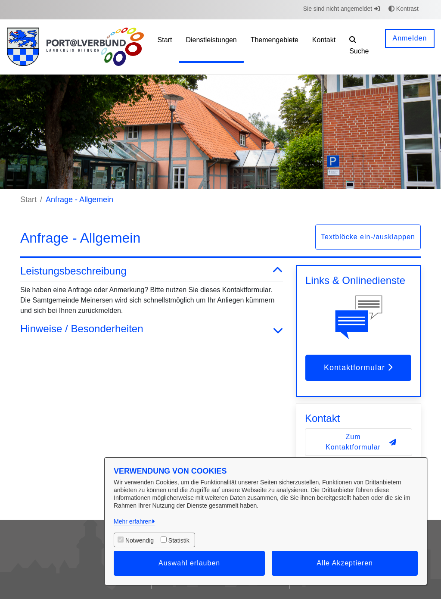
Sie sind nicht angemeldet (341, 8)
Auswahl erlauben (189, 563)
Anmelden (409, 38)
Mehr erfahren (133, 521)
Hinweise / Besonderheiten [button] (151, 329)
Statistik (178, 540)
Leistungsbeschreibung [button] (151, 271)
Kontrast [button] (403, 8)
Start (28, 199)
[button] (360, 46)
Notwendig (139, 540)
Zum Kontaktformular (361, 442)
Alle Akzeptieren (345, 563)
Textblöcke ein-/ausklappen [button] (368, 236)
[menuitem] (165, 46)
